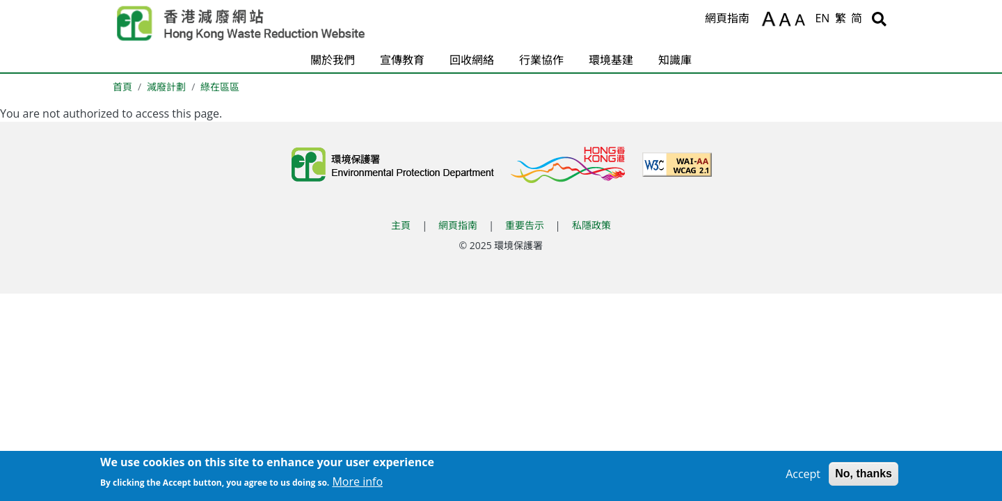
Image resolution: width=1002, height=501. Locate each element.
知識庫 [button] (675, 59)
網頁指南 (727, 18)
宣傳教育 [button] (402, 59)
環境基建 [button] (611, 59)
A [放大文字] (768, 18)
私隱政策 (591, 225)
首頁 (122, 86)
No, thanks (863, 475)
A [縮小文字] (802, 21)
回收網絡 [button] (472, 59)
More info (357, 483)
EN (822, 18)
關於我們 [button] (332, 59)
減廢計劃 (166, 86)
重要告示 (524, 225)
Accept (803, 475)
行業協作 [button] (541, 59)
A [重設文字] (786, 20)
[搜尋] (879, 19)
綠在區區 (219, 86)
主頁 (401, 225)
